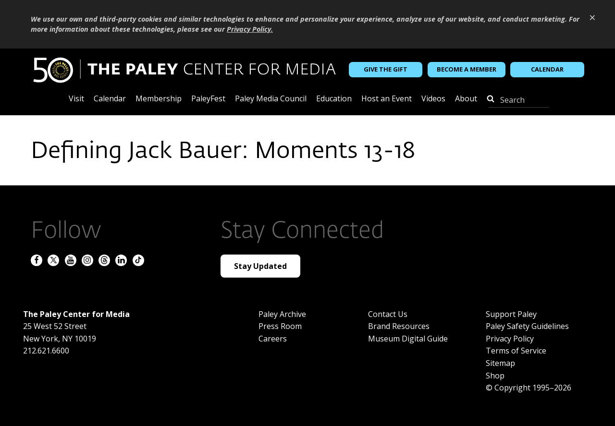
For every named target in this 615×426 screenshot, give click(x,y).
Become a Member (466, 69)
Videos (433, 99)
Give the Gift (385, 69)
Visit (76, 99)
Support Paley (511, 314)
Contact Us (387, 314)
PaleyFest (208, 99)
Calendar (547, 69)
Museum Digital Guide (408, 338)
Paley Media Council (271, 99)
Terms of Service (516, 350)
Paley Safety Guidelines (527, 326)
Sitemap (500, 363)
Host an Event (386, 99)
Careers (272, 338)
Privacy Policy (510, 338)
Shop (495, 375)
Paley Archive (282, 314)
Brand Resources (399, 326)
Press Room (280, 326)
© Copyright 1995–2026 (528, 387)
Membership (158, 99)
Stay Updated (260, 266)
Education (334, 99)
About (466, 99)
